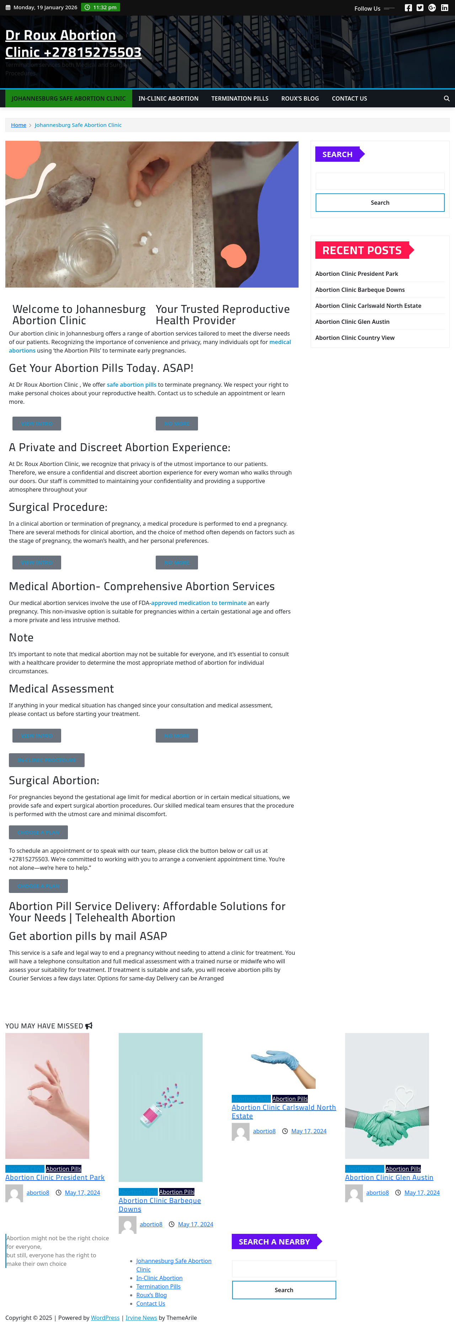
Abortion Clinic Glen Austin (352, 322)
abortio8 (38, 1193)
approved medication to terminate (198, 603)
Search (337, 154)
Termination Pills (240, 98)
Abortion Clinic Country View (355, 338)
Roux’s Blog (300, 98)
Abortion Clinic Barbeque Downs (360, 290)
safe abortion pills (132, 385)
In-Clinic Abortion (169, 98)
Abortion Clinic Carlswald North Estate (368, 306)
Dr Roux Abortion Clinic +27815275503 (73, 43)
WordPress (105, 1318)
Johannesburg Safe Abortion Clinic (69, 98)
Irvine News (141, 1318)
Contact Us (349, 98)
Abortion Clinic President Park (356, 274)
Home (18, 124)
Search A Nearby (274, 1241)
